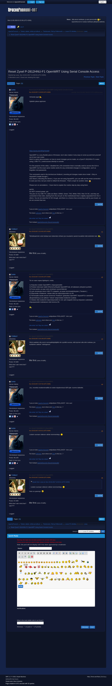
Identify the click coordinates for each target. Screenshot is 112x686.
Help (88, 676)
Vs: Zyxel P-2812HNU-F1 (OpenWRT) (41, 229)
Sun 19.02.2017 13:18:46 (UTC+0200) (40, 276)
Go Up (10, 519)
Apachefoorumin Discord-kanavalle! (48, 222)
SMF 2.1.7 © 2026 (11, 676)
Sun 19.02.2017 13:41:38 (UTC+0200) (40, 338)
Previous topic (89, 77)
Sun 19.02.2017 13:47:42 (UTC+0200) (40, 384)
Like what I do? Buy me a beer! (40, 218)
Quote (98, 204)
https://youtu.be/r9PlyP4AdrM (39, 151)
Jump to (74, 531)
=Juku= (14, 229)
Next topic (100, 77)
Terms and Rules (95, 676)
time (53, 213)
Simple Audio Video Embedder (14, 681)
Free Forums (15, 679)
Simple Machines (21, 676)
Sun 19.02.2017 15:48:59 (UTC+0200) (40, 477)
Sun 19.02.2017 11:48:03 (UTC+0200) (40, 92)
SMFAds (8, 679)
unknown (38, 213)
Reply (102, 83)
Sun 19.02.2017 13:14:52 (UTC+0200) (40, 231)
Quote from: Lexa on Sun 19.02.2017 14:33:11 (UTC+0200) (51, 482)
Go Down (11, 83)
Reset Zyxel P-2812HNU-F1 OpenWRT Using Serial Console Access (51, 90)
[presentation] (34, 614)
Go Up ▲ (103, 676)
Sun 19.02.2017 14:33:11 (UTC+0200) (40, 430)
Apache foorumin (43, 209)
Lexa (85, 31)
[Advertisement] (56, 53)
